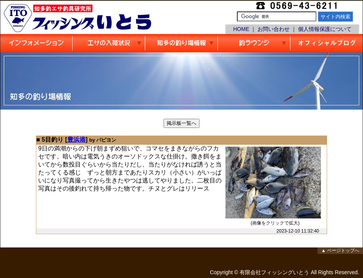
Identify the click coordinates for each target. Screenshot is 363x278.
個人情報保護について (325, 29)
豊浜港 (76, 139)
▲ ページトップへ (340, 250)
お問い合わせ (274, 29)
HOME (241, 29)
